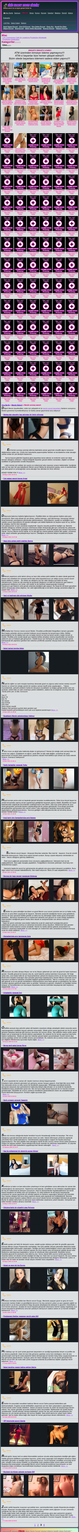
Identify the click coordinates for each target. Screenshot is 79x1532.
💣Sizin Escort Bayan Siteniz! (21, 5)
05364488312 (46, 121)
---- (9, 444)
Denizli (64, 13)
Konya (37, 13)
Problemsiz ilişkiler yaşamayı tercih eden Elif (20, 1316)
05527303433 (7, 78)
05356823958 (33, 121)
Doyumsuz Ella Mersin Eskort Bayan (59, 124)
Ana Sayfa (6, 405)
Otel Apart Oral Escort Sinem (20, 151)
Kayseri (43, 13)
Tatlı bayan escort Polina (46, 103)
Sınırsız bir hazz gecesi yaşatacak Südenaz (20, 876)
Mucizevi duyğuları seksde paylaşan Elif (19, 1472)
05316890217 (33, 101)
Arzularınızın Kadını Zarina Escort (71, 81)
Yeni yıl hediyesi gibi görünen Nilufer (17, 595)
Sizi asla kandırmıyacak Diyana (7, 129)
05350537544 (20, 101)
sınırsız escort (48, 28)
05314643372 (72, 78)
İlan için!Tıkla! (7, 151)
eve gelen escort (38, 27)
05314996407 (20, 149)
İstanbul (50, 13)
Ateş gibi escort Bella (20, 80)
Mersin (25, 13)
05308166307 (20, 121)
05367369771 (7, 126)
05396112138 (46, 78)
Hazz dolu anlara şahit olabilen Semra (18, 541)
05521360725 (20, 78)
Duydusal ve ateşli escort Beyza (46, 81)
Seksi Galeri (15, 23)
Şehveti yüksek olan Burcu (20, 123)
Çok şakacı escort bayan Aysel (15, 478)
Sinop (31, 13)
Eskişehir (6, 18)
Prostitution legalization (10, 39)
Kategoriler (11, 41)
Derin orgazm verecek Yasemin (15, 1100)
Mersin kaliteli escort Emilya (59, 103)
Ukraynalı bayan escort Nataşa (71, 103)
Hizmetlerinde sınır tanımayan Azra (17, 936)
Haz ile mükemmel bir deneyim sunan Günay (20, 1151)
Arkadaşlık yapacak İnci (12, 993)
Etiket (6, 45)
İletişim (23, 23)
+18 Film (6, 23)
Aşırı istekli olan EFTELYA (58, 82)
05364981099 (72, 101)
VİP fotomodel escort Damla (14, 1421)
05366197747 (59, 121)
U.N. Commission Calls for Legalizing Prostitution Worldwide (24, 38)
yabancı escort (61, 28)
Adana (70, 13)
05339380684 (33, 78)
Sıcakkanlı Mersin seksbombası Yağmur (18, 716)
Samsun (17, 13)
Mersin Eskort (16, 405)
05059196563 (59, 80)
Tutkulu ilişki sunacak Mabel (33, 103)
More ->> (22, 473)
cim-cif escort (24, 27)
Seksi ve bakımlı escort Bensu (7, 103)
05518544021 (46, 101)
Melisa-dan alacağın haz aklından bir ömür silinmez (23, 414)
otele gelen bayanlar (33, 28)
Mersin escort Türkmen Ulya (33, 123)
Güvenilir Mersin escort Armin (33, 80)
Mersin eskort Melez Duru (71, 123)
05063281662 (72, 121)
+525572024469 (7, 149)
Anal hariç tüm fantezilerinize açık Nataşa (19, 818)
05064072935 (59, 101)
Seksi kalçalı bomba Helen (13, 648)
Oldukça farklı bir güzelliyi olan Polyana (18, 1207)
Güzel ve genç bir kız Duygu (14, 1265)
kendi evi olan (60, 27)
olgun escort (8, 28)
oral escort (19, 28)
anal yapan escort (10, 27)
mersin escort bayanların (52, 408)
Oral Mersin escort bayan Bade (7, 81)
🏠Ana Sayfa (8, 13)
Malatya (57, 13)
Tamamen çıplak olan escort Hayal (20, 103)
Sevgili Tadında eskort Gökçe (46, 123)
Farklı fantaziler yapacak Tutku (15, 765)
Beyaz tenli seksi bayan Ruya (14, 1045)
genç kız (49, 27)
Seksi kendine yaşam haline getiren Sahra (19, 1367)
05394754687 (7, 101)
